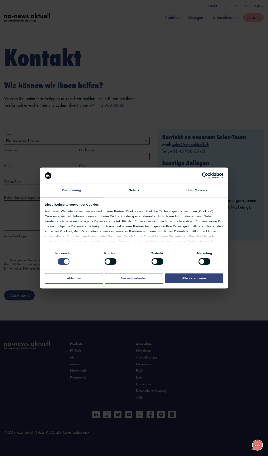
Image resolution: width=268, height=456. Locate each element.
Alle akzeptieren (194, 278)
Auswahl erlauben (134, 278)
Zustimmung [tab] (71, 190)
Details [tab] (134, 190)
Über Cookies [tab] (196, 190)
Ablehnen (74, 278)
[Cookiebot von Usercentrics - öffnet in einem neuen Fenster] (205, 175)
